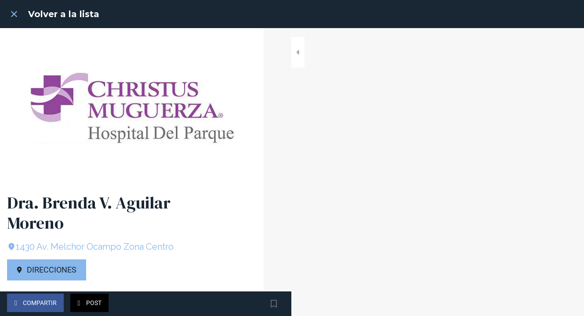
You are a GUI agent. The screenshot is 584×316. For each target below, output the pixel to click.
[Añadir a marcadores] (246, 303)
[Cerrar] (14, 14)
